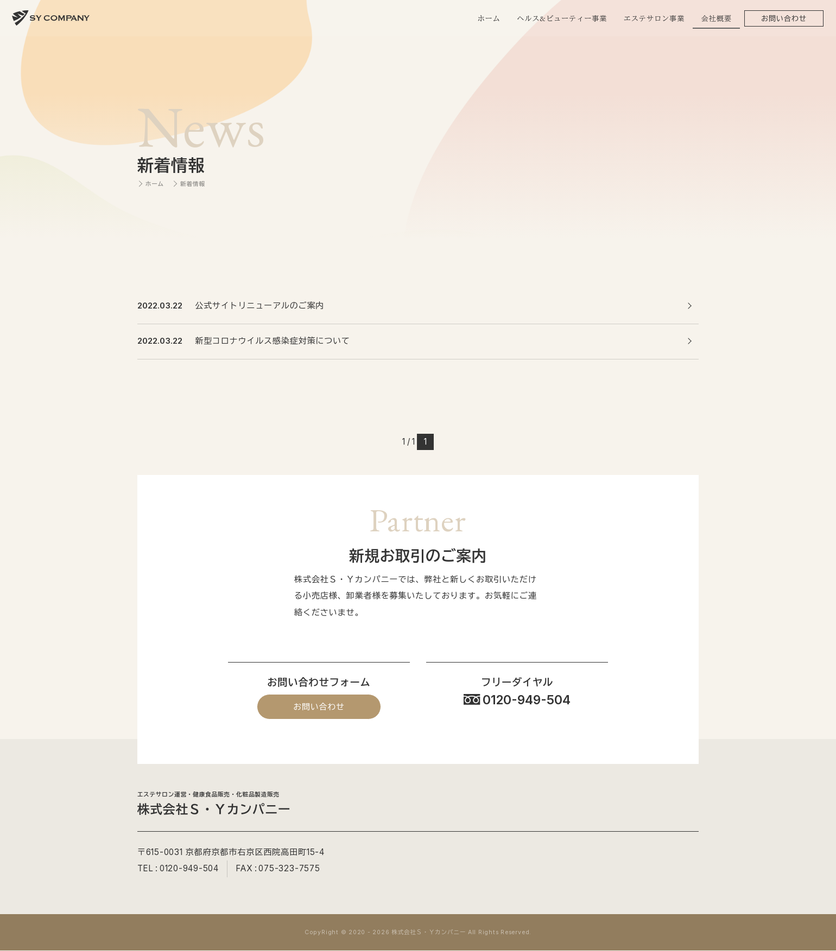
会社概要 (716, 18)
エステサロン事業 (653, 18)
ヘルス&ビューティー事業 (561, 18)
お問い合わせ (783, 18)
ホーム (488, 18)
